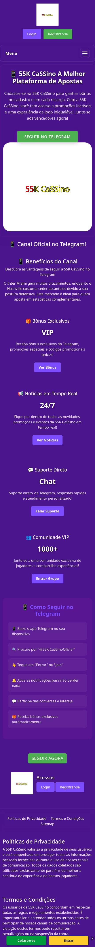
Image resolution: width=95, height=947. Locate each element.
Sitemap (47, 823)
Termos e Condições (67, 818)
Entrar (69, 940)
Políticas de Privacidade (27, 818)
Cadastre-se (26, 940)
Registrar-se (58, 34)
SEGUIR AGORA (47, 758)
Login (31, 34)
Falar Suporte (47, 511)
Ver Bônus (47, 367)
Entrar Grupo (47, 578)
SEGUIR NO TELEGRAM (47, 136)
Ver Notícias (47, 440)
